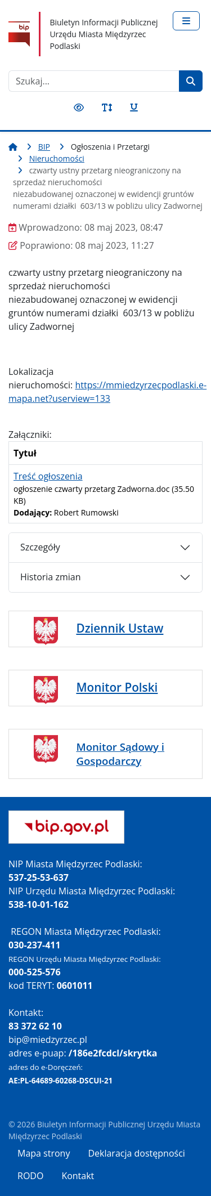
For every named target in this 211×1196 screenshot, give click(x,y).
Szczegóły (40, 547)
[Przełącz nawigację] (186, 20)
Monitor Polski (117, 687)
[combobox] (93, 81)
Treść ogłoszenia (48, 476)
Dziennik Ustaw (119, 628)
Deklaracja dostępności (136, 1153)
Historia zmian (50, 577)
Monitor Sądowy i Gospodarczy (120, 754)
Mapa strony (43, 1153)
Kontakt (77, 1176)
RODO (30, 1176)
